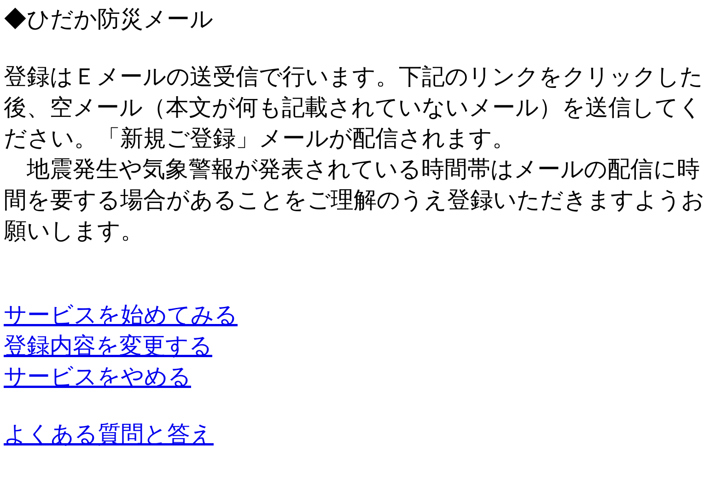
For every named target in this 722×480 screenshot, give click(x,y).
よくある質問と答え (109, 434)
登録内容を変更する (108, 346)
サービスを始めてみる (121, 315)
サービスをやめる (97, 376)
